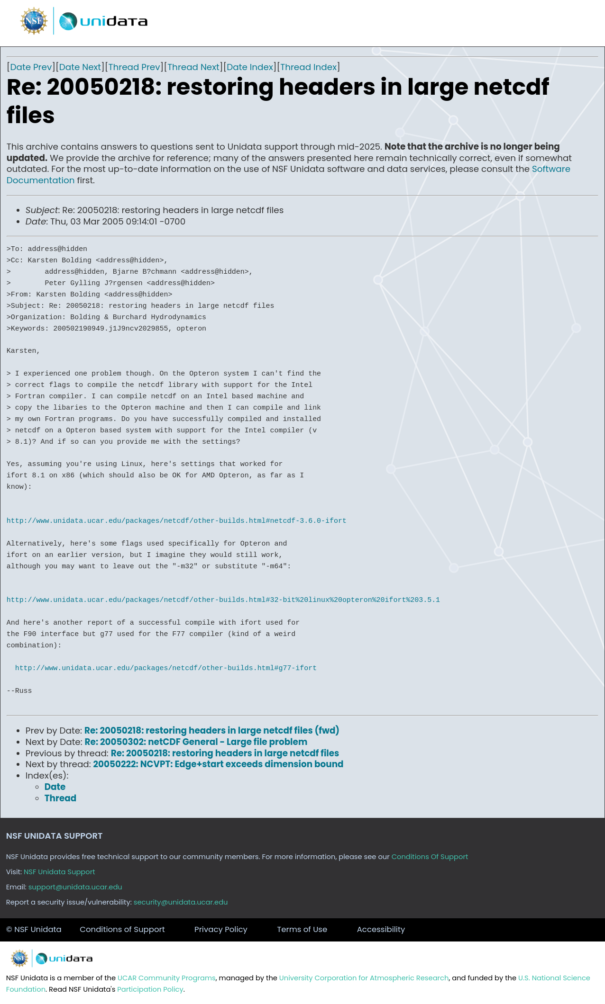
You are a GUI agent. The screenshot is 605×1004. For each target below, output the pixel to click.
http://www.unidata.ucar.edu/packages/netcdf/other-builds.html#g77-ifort (166, 668)
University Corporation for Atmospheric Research (364, 978)
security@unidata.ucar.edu (181, 902)
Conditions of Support (122, 929)
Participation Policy (150, 989)
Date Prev (31, 67)
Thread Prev (134, 67)
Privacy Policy (221, 929)
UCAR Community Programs (167, 978)
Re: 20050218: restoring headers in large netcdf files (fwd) (211, 730)
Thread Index (308, 67)
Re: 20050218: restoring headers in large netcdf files (225, 753)
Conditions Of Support (430, 856)
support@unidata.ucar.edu (75, 887)
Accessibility (381, 929)
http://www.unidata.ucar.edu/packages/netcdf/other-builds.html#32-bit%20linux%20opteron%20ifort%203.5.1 (223, 600)
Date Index (250, 67)
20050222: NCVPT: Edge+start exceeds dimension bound (218, 764)
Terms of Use (302, 929)
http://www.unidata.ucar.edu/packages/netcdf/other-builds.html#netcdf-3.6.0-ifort (177, 521)
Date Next (80, 67)
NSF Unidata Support (59, 872)
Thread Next (193, 67)
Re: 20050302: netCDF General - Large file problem (196, 742)
